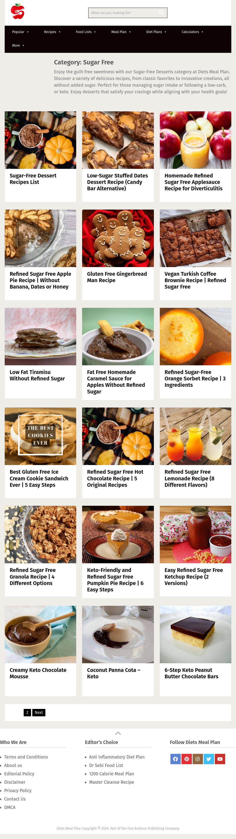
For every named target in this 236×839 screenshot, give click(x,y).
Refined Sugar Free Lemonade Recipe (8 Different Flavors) (190, 478)
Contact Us (15, 799)
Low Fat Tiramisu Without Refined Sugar (37, 375)
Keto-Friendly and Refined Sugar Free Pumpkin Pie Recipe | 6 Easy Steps (115, 580)
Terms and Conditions (26, 757)
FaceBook (175, 759)
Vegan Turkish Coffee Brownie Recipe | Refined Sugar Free (195, 280)
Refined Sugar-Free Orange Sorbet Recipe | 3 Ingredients (195, 379)
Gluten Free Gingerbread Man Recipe (117, 277)
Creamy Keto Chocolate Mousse (38, 673)
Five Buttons (137, 828)
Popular (20, 32)
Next (39, 712)
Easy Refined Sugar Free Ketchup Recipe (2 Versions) (194, 576)
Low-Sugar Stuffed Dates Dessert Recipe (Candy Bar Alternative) (117, 182)
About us (13, 765)
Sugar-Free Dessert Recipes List (33, 178)
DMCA (10, 807)
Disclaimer (14, 782)
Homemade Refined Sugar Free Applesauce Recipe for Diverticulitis (194, 182)
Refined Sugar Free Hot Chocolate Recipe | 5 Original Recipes (115, 478)
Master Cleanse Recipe (111, 782)
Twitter (209, 759)
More (18, 45)
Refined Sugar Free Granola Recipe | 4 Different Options (33, 576)
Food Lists (86, 32)
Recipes (52, 32)
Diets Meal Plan (69, 828)
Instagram (198, 759)
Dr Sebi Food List (106, 765)
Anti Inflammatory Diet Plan (117, 757)
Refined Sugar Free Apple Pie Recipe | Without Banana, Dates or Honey (40, 280)
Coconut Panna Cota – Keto (113, 673)
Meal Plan (121, 32)
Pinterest (187, 759)
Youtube (220, 759)
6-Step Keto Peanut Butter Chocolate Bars (191, 673)
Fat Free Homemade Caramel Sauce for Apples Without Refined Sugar (116, 382)
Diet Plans (156, 32)
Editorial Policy (19, 774)
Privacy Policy (18, 790)
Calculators (193, 32)
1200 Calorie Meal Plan (111, 774)
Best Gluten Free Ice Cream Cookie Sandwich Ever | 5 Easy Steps (39, 478)
